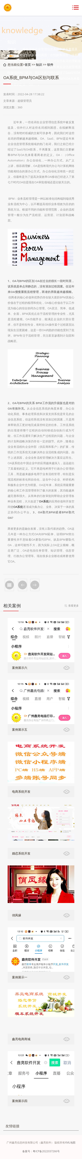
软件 (50, 64)
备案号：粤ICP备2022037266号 (41, 1151)
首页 (28, 64)
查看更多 (73, 605)
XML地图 (70, 1142)
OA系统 (44, 501)
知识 (39, 64)
